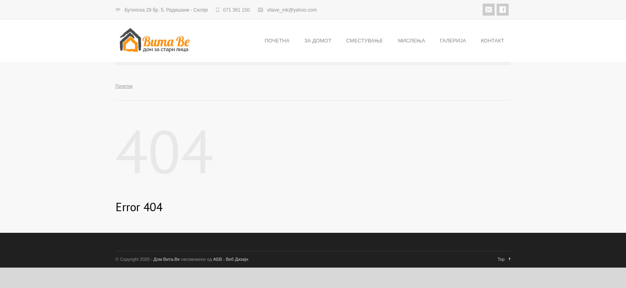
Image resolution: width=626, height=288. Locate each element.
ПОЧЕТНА (277, 41)
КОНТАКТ (492, 41)
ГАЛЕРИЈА (453, 41)
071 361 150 (236, 10)
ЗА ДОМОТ (317, 41)
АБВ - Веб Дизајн (230, 259)
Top (501, 259)
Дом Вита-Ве (167, 259)
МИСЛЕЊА (411, 41)
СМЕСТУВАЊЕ (364, 41)
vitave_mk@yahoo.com (292, 10)
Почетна (124, 86)
